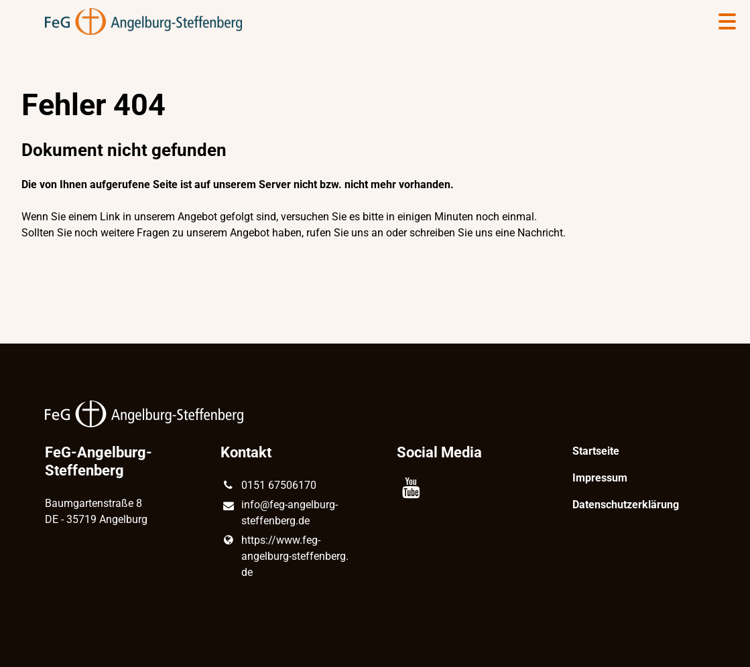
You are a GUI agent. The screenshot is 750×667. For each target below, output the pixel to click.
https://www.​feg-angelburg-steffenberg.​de (284, 556)
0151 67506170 (268, 485)
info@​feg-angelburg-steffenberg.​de (279, 513)
